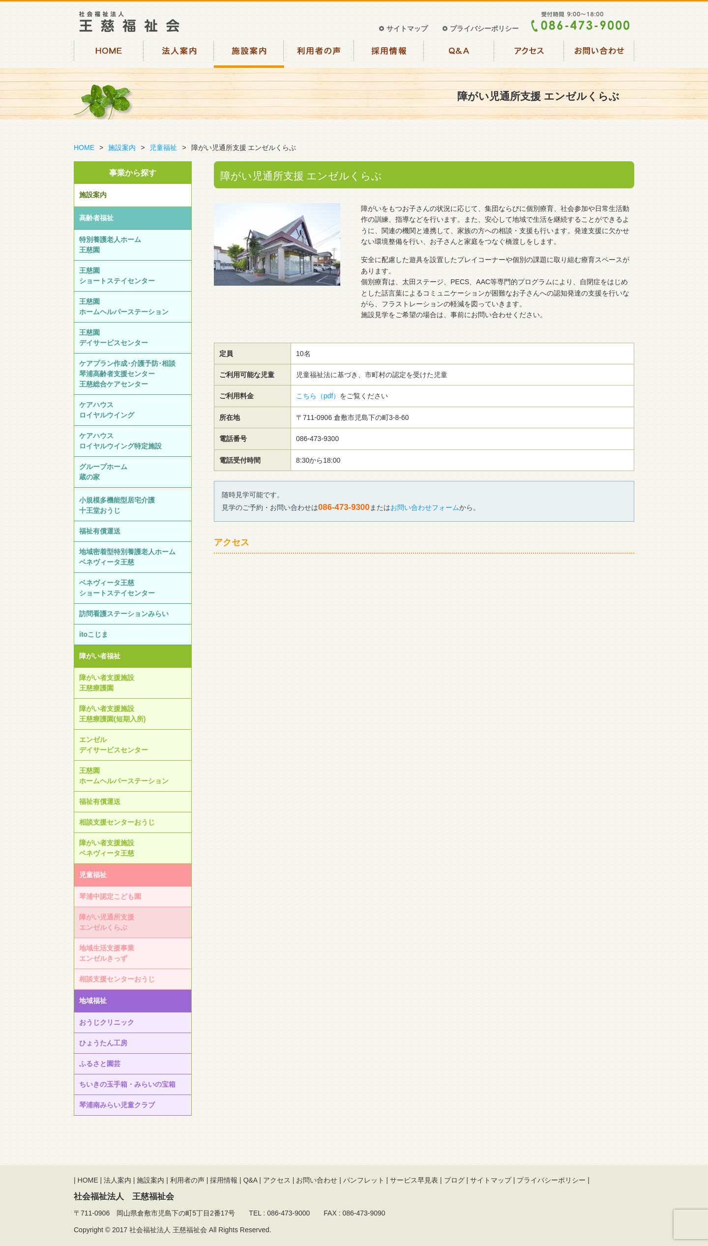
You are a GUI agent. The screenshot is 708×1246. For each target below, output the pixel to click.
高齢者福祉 (96, 218)
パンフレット (363, 1180)
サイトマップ (407, 28)
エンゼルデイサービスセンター (113, 745)
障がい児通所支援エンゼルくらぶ (106, 922)
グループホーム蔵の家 (103, 472)
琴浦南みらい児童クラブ (117, 1105)
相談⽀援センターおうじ (117, 822)
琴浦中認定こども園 (110, 896)
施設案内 (249, 53)
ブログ (454, 1180)
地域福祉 (93, 1001)
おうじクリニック (106, 1022)
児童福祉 (163, 147)
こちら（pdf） (318, 396)
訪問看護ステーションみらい (124, 614)
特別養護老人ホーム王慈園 (110, 245)
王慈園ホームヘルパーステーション (124, 306)
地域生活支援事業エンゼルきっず (106, 953)
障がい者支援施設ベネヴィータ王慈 (106, 848)
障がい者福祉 (99, 656)
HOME (109, 53)
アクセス (529, 53)
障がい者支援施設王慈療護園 (106, 683)
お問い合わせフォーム (424, 507)
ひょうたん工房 (103, 1043)
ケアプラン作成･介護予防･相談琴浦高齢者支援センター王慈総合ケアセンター (127, 373)
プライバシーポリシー (484, 28)
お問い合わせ (599, 53)
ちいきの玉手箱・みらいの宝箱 (127, 1084)
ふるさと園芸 (99, 1064)
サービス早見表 (414, 1180)
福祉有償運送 (99, 531)
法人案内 (179, 53)
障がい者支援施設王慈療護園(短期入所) (112, 714)
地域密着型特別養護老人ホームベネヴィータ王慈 (127, 557)
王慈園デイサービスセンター (113, 337)
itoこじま (93, 634)
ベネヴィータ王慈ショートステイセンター (117, 588)
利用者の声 (319, 53)
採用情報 (389, 53)
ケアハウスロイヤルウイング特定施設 (120, 441)
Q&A (459, 53)
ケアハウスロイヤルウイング (106, 410)
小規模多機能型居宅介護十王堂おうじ (117, 505)
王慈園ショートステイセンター (117, 276)
